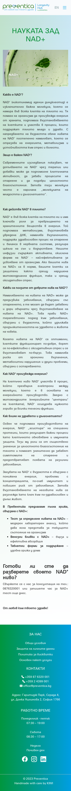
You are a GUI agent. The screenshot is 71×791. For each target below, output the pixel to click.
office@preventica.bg (37, 685)
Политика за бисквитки (35, 654)
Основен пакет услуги (35, 660)
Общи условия (35, 643)
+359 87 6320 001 (37, 676)
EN (57, 7)
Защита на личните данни (35, 648)
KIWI (50, 783)
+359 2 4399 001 (37, 681)
